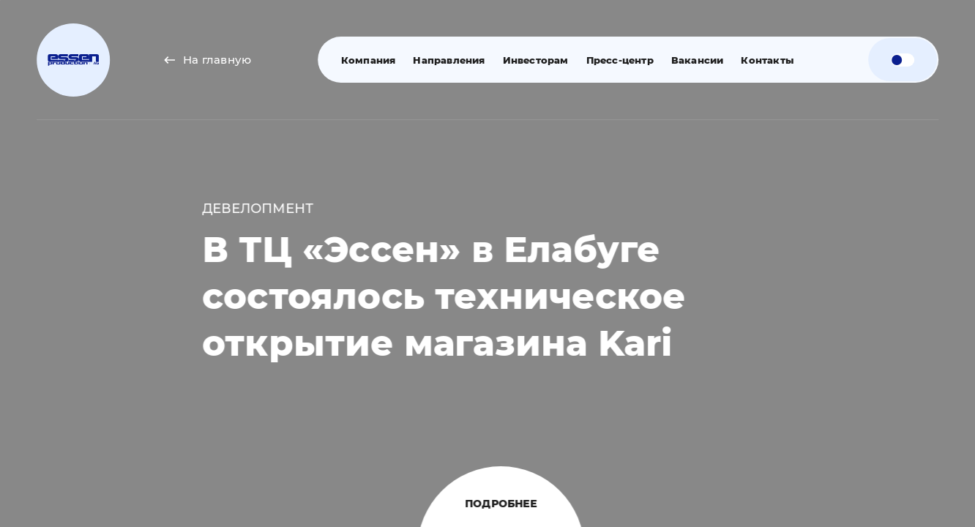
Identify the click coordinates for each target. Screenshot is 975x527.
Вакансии (695, 60)
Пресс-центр (617, 60)
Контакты (766, 60)
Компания (366, 60)
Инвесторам (534, 60)
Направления (447, 60)
